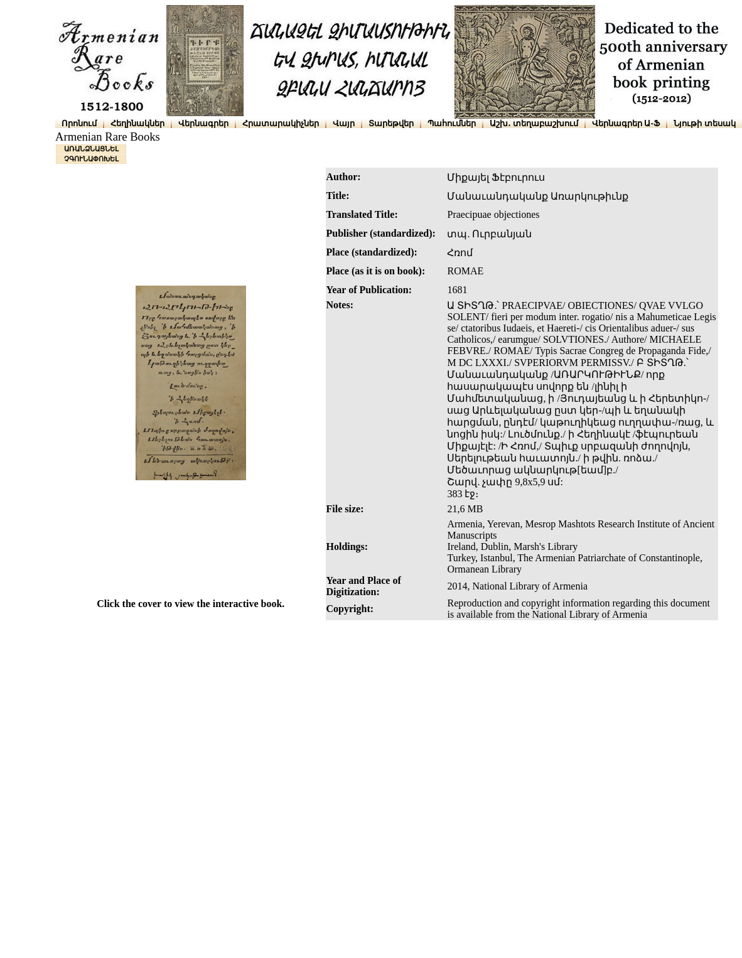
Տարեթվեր (391, 123)
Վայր (344, 123)
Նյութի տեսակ (705, 123)
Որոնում (79, 123)
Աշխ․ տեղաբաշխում (534, 123)
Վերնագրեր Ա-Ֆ (626, 123)
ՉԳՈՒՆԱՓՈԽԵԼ (91, 159)
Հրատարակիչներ (280, 123)
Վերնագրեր (203, 123)
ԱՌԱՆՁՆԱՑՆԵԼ (91, 149)
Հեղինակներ (137, 123)
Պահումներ (451, 123)
